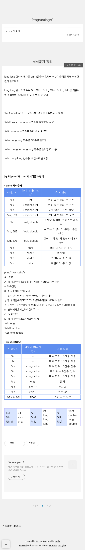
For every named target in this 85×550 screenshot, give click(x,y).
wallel (57, 541)
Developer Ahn (18, 462)
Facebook (43, 546)
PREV (35, 506)
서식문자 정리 (13, 31)
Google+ (62, 546)
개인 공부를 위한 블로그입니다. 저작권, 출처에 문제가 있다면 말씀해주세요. (35, 468)
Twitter (34, 546)
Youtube (53, 546)
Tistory (39, 541)
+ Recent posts (11, 525)
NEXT (50, 506)
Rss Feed (23, 546)
